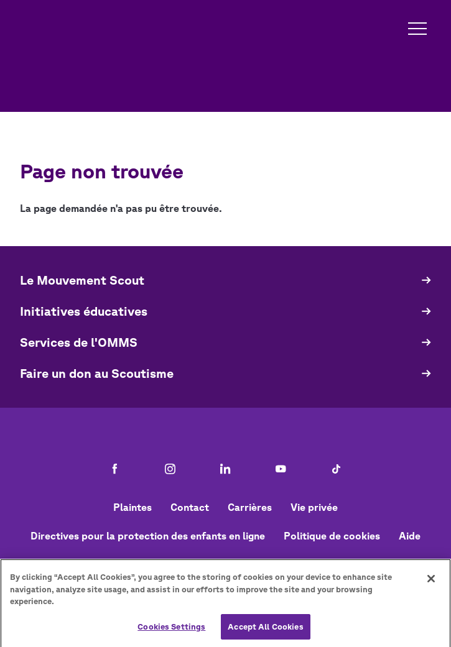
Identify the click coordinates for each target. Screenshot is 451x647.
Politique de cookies (332, 535)
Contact (189, 507)
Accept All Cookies (265, 630)
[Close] (431, 582)
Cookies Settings (171, 630)
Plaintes (132, 507)
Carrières (250, 507)
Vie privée (314, 507)
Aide (410, 535)
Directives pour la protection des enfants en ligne (147, 535)
